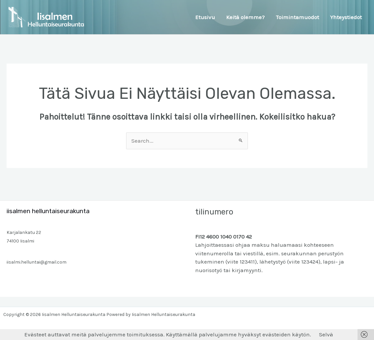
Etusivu (205, 17)
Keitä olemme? (245, 17)
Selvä (326, 334)
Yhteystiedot (346, 17)
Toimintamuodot (297, 17)
